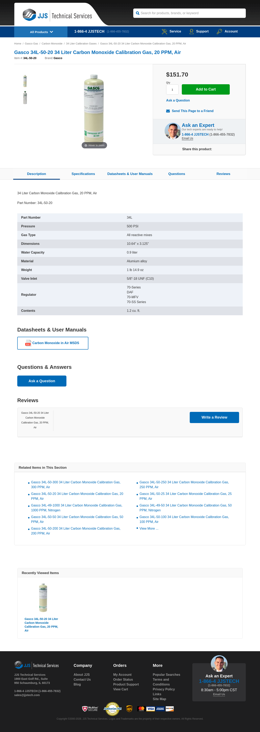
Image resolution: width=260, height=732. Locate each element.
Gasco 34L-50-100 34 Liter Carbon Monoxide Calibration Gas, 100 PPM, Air (184, 519)
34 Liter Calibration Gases (81, 43)
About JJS (82, 674)
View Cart (120, 689)
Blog (77, 684)
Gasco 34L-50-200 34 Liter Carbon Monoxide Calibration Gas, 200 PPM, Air (75, 531)
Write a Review (214, 417)
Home (17, 43)
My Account (122, 674)
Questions (176, 174)
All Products (39, 32)
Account (227, 31)
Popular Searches (166, 674)
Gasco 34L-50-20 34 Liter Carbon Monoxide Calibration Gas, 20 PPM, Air (77, 496)
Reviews (223, 174)
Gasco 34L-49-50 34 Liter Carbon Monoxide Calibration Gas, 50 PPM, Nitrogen (186, 508)
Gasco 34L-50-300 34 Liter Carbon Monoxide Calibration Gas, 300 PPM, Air (75, 484)
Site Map (159, 699)
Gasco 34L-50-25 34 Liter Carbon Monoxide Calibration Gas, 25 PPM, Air (186, 496)
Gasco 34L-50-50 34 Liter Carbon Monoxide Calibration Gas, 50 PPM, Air (77, 519)
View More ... (149, 528)
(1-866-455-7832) (118, 31)
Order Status (123, 679)
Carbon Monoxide (52, 43)
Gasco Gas (31, 43)
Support (199, 31)
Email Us (187, 138)
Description (36, 174)
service (171, 31)
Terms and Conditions (161, 682)
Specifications (83, 174)
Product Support (126, 684)
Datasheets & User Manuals (130, 174)
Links (157, 694)
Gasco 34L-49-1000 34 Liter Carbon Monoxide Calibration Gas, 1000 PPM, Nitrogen (76, 508)
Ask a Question (178, 100)
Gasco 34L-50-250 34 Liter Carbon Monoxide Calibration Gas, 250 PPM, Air (184, 484)
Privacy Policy (164, 689)
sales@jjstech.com (27, 695)
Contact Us (82, 679)
